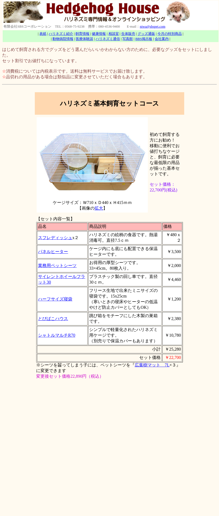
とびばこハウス (53, 318)
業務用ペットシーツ (57, 265)
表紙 (42, 34)
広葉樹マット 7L (152, 365)
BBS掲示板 (143, 39)
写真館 (127, 39)
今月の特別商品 (169, 34)
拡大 (99, 208)
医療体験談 (84, 39)
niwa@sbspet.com (152, 26)
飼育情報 (82, 34)
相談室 (113, 34)
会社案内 (162, 39)
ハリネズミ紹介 (61, 34)
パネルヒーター (53, 251)
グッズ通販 (146, 34)
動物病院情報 (62, 39)
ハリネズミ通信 (108, 39)
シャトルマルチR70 (56, 335)
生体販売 (128, 34)
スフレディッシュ (55, 237)
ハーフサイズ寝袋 (55, 299)
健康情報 (99, 34)
